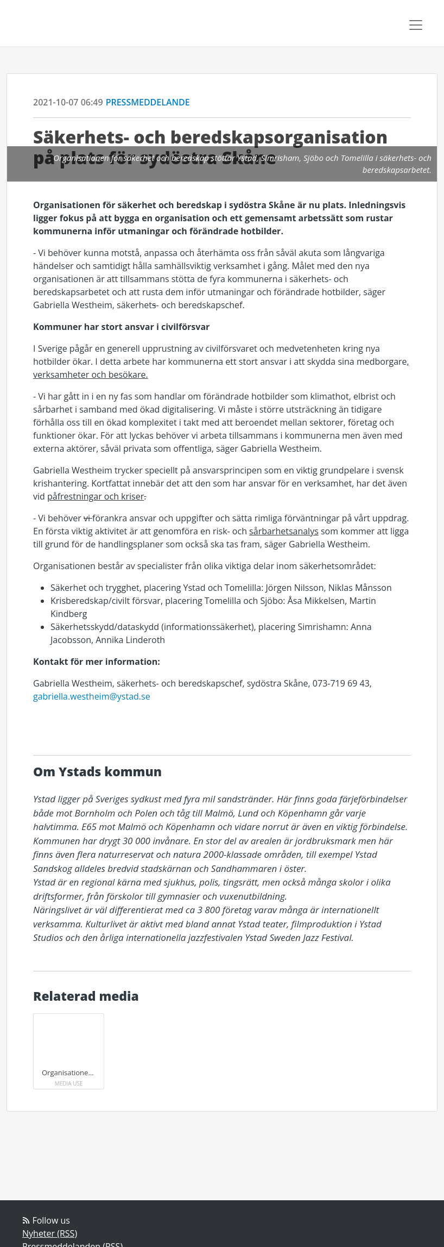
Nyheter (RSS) (49, 1233)
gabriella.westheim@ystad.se (91, 696)
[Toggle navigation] (415, 25)
